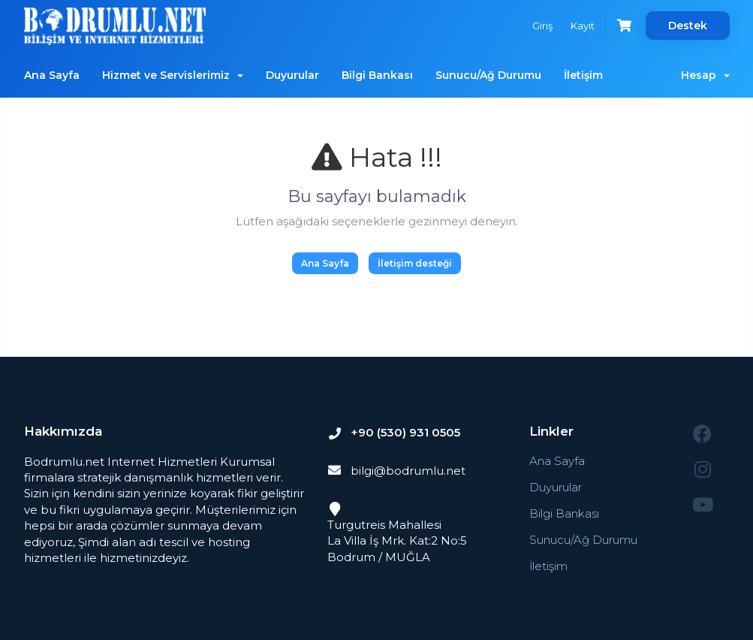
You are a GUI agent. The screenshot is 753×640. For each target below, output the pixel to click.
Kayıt (583, 26)
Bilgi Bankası (377, 75)
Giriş (542, 26)
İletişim (583, 75)
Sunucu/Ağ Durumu (488, 75)
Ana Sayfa (52, 75)
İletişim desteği (415, 263)
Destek (687, 25)
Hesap (705, 75)
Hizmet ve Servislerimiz (172, 75)
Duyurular (292, 75)
